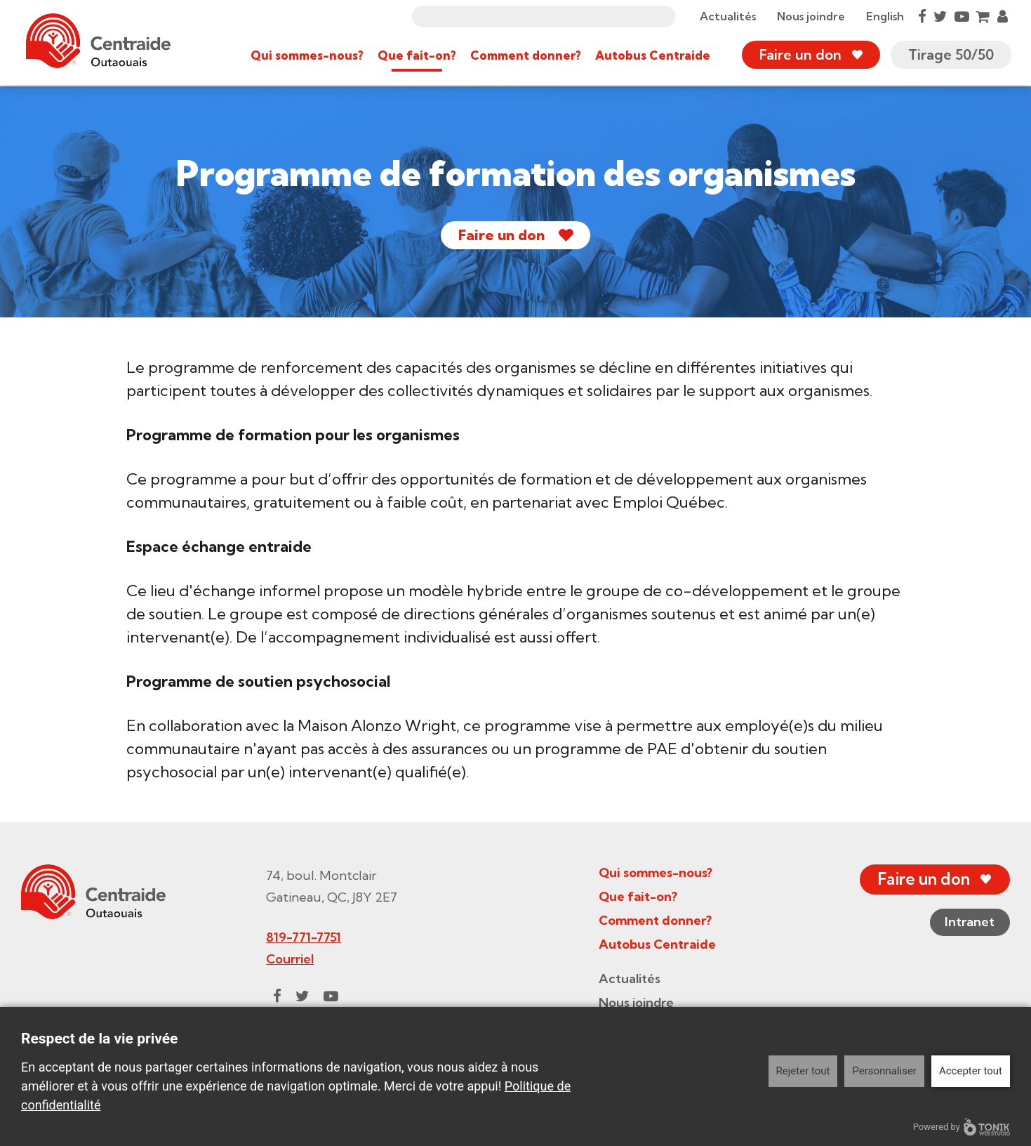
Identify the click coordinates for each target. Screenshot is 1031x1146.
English (884, 17)
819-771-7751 (300, 937)
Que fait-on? (415, 55)
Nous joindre (810, 17)
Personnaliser (884, 1071)
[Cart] (981, 17)
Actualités (726, 17)
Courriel (286, 959)
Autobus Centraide (651, 55)
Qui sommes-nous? (305, 55)
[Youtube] (960, 17)
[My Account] (1001, 17)
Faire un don (799, 56)
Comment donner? (524, 55)
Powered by (961, 1126)
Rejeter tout (803, 1071)
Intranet (965, 923)
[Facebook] (921, 17)
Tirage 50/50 (949, 56)
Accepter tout (970, 1071)
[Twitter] (939, 17)
